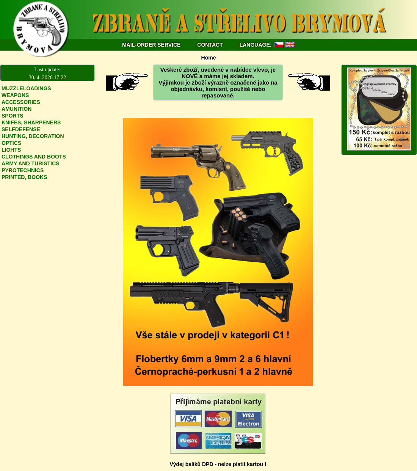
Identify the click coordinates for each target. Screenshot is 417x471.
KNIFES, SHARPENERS (31, 122)
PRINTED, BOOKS (24, 177)
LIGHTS (11, 150)
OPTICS (11, 143)
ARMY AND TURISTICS (30, 163)
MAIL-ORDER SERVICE (151, 45)
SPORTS (13, 116)
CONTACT (210, 45)
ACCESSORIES (21, 102)
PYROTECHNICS (23, 170)
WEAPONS (15, 95)
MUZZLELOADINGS (26, 88)
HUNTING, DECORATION (33, 136)
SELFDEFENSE (21, 129)
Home (208, 58)
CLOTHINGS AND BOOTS (34, 157)
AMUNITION (16, 109)
